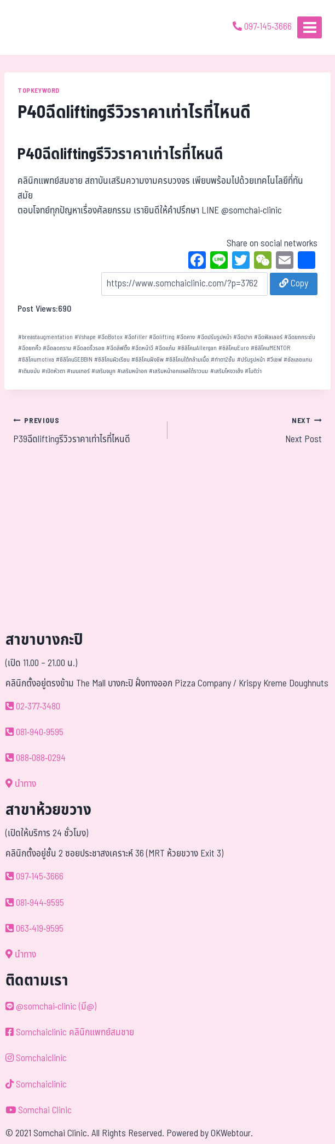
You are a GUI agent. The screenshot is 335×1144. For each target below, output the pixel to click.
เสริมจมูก (103, 371)
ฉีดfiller (135, 337)
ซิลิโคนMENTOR (270, 348)
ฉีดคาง (185, 337)
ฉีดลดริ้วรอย (89, 348)
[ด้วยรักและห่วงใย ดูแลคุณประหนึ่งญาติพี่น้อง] (39, 27)
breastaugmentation (45, 337)
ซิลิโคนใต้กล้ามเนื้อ (187, 359)
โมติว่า (253, 371)
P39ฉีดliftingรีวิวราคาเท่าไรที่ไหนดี (85, 430)
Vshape (85, 337)
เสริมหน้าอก (132, 371)
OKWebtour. (232, 1133)
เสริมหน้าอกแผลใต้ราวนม (178, 371)
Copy (293, 284)
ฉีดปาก (242, 337)
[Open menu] (309, 27)
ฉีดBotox (110, 337)
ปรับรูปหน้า (251, 359)
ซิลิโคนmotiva (36, 359)
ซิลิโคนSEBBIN (74, 359)
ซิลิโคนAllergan (197, 348)
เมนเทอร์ (78, 371)
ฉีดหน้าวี (142, 348)
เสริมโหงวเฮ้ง (226, 371)
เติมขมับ (29, 371)
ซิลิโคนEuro (233, 348)
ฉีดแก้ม (165, 348)
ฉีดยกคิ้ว (29, 348)
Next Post (249, 430)
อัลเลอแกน (298, 359)
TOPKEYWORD (39, 90)
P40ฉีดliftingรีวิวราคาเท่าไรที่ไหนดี (120, 154)
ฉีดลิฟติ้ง (118, 348)
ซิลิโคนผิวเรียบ (112, 359)
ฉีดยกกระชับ (299, 337)
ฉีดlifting (162, 337)
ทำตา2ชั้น (223, 359)
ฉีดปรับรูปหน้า (214, 337)
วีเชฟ (274, 359)
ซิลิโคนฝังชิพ (147, 359)
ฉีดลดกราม (57, 348)
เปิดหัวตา (53, 371)
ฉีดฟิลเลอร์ (268, 337)
